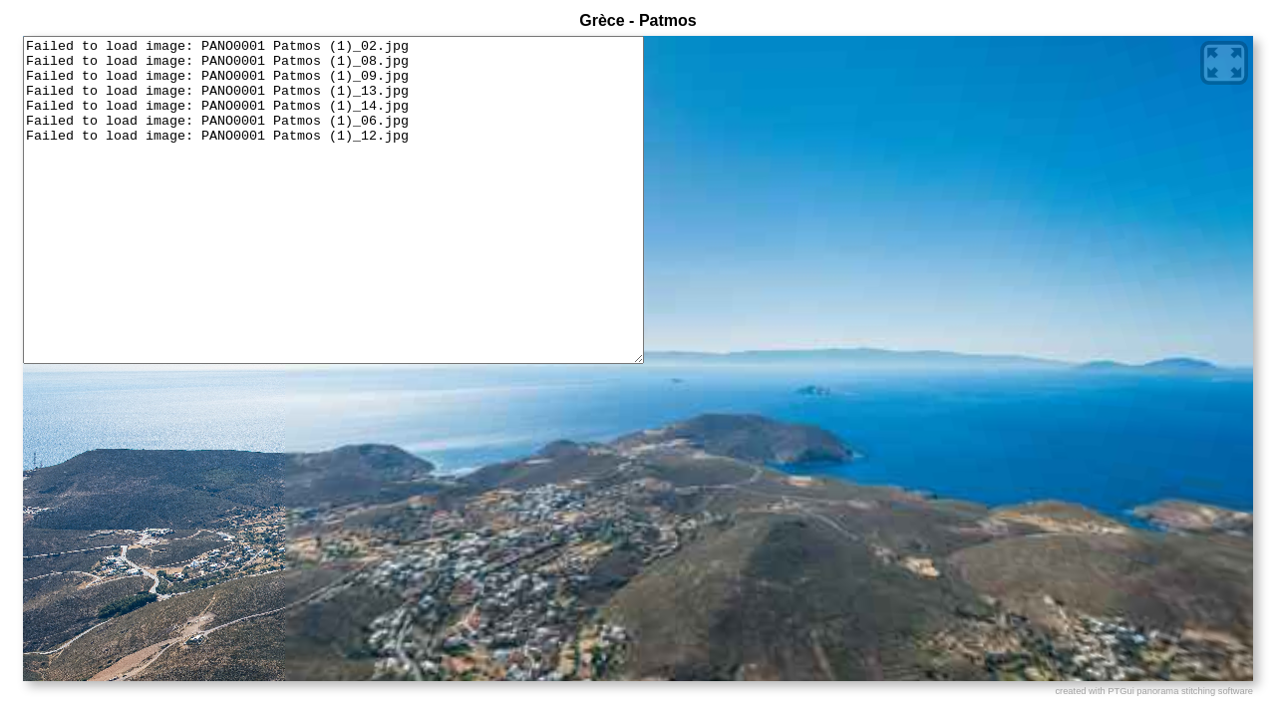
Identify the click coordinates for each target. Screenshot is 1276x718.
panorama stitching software (1194, 691)
